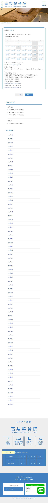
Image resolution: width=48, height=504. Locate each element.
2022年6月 (10, 281)
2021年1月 (10, 327)
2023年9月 (10, 239)
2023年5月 (10, 246)
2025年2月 (10, 185)
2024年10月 (11, 196)
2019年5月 (10, 377)
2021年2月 (10, 323)
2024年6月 (10, 212)
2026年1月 (10, 146)
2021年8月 (10, 308)
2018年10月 (11, 404)
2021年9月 (10, 304)
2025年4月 (10, 177)
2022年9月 (10, 269)
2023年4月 (10, 250)
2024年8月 (10, 204)
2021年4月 (10, 319)
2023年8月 (10, 242)
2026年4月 (10, 135)
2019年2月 (10, 388)
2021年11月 (11, 300)
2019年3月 (10, 385)
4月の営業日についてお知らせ (16, 112)
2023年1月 (10, 258)
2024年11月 (11, 192)
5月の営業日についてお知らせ (16, 109)
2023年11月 (11, 231)
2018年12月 (11, 396)
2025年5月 (10, 173)
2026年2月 (10, 142)
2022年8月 (10, 273)
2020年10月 (11, 338)
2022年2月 (10, 292)
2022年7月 (10, 277)
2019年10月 (11, 365)
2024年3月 (10, 219)
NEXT (28, 94)
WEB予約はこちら (9, 489)
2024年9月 (10, 200)
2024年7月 (10, 208)
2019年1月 (10, 392)
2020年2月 (10, 358)
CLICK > (27, 491)
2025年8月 (10, 162)
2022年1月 (10, 296)
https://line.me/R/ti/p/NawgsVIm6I (12, 65)
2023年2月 (10, 254)
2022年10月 (11, 265)
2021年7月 (10, 312)
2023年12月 (11, 227)
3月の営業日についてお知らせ (16, 115)
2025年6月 (10, 169)
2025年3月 (10, 181)
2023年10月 (11, 235)
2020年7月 (10, 346)
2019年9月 (10, 369)
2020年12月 (11, 331)
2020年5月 (10, 350)
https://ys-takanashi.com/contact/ (12, 83)
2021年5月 (10, 315)
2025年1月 (10, 189)
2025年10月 (11, 154)
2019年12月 (11, 362)
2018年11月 (11, 400)
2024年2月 (10, 223)
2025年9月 (10, 158)
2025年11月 (11, 150)
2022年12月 (11, 262)
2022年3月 (10, 288)
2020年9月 (10, 342)
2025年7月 (10, 165)
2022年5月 (10, 285)
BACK (20, 94)
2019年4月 (10, 381)
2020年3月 (10, 354)
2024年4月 (10, 215)
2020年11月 (11, 335)
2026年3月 (10, 139)
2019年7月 (10, 373)
